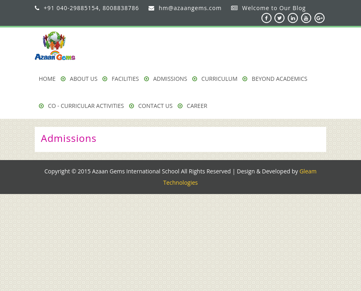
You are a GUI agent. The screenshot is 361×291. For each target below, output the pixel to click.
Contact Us (151, 106)
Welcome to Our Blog (274, 8)
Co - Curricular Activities (81, 106)
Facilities (120, 78)
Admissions (165, 78)
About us (79, 78)
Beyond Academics (274, 78)
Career (192, 106)
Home (47, 78)
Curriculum (215, 78)
